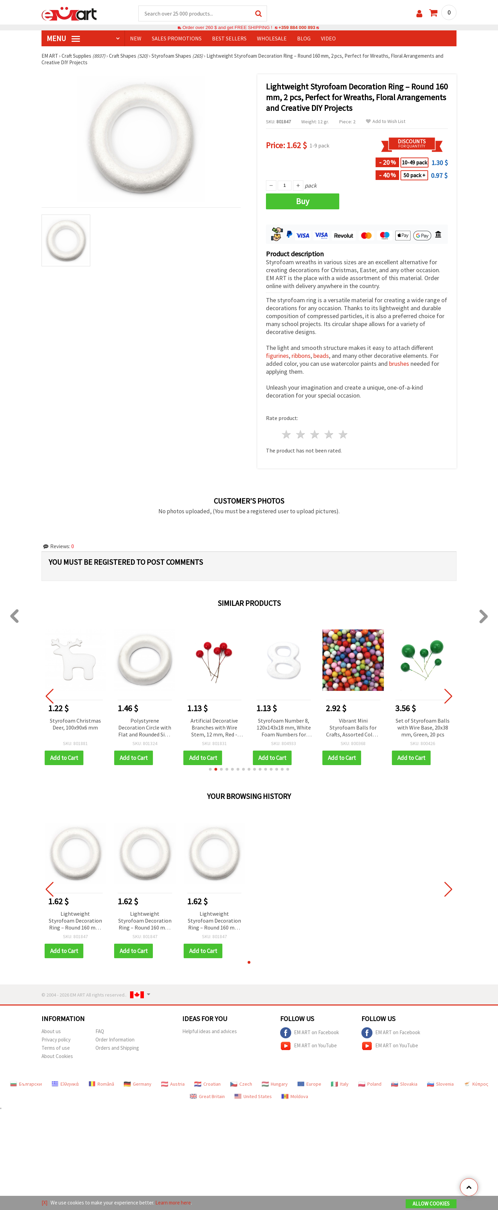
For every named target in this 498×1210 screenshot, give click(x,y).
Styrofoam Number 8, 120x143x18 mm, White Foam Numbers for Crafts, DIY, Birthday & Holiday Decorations (284, 728)
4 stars (329, 434)
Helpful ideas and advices (209, 1031)
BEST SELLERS (229, 38)
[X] (44, 1202)
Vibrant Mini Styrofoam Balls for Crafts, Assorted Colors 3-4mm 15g (353, 728)
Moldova (295, 1096)
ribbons (301, 356)
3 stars (315, 434)
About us (51, 1031)
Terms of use (56, 1048)
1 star (287, 434)
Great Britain (207, 1096)
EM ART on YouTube (308, 1045)
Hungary (275, 1084)
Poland (369, 1084)
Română (101, 1083)
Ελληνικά (65, 1083)
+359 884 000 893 (296, 27)
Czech (241, 1084)
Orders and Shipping (117, 1048)
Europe (309, 1083)
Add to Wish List (385, 121)
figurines (277, 356)
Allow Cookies (431, 1203)
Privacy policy (56, 1039)
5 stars (343, 434)
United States (253, 1096)
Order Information (115, 1039)
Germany (137, 1084)
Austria (173, 1084)
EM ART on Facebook (309, 1032)
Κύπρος (475, 1083)
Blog (304, 38)
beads (321, 356)
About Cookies (57, 1056)
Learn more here (173, 1202)
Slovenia (440, 1084)
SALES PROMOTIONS (177, 38)
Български (26, 1083)
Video (328, 38)
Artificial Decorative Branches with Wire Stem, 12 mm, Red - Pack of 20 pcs (214, 728)
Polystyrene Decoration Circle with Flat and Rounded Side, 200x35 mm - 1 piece (145, 728)
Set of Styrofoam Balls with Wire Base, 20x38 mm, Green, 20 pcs (423, 727)
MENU (63, 38)
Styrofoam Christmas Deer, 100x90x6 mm (75, 724)
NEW (135, 38)
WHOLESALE (272, 38)
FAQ (99, 1031)
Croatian (207, 1084)
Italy (340, 1084)
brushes (399, 364)
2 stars (301, 434)
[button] (210, 769)
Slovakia (404, 1084)
